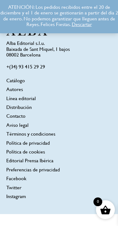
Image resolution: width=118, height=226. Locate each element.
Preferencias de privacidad (33, 170)
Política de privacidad (28, 143)
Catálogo (15, 81)
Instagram (16, 197)
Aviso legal (17, 125)
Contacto (15, 116)
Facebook (16, 179)
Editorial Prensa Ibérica (29, 161)
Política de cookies (25, 152)
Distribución (19, 107)
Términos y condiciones (30, 134)
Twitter (13, 188)
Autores (14, 90)
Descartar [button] (82, 25)
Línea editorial (21, 99)
